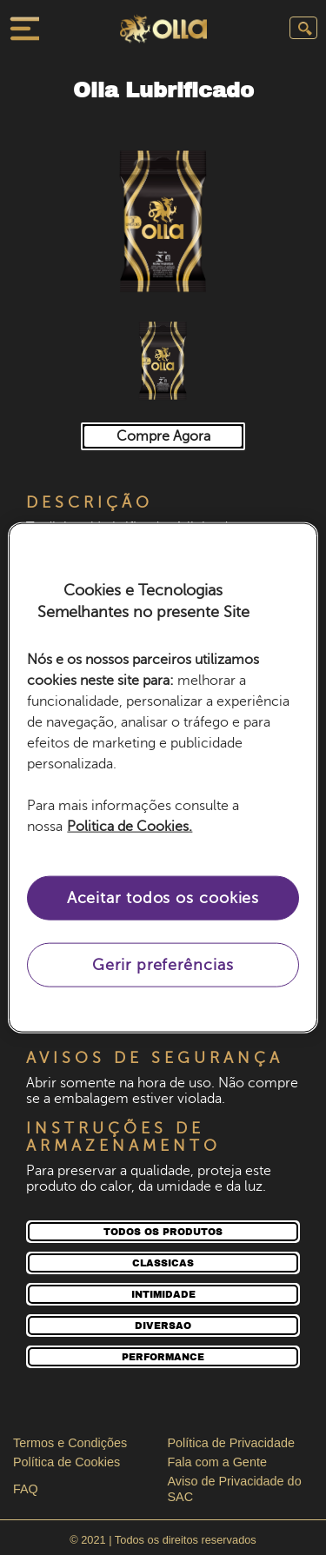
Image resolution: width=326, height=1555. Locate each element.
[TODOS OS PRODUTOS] (163, 1231)
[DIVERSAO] (163, 1325)
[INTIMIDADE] (163, 1294)
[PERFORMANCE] (163, 1356)
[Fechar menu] (23, 29)
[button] (163, 220)
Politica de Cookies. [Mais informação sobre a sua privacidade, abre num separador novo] (129, 826)
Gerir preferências (162, 965)
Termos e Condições (70, 1443)
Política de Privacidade (231, 1443)
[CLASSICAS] (163, 1263)
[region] (162, 777)
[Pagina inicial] (163, 30)
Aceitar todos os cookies (163, 898)
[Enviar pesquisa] (303, 28)
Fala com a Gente (217, 1462)
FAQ (25, 1489)
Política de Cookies (66, 1462)
